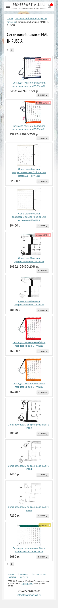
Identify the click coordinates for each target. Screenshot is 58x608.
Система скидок (39, 574)
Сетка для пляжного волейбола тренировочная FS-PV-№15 (29, 344)
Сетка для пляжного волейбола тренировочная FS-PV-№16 (29, 385)
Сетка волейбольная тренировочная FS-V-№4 (29, 468)
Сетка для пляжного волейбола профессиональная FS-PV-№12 (29, 84)
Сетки (10, 18)
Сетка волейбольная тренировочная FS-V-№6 (29, 426)
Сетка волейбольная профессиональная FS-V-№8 (29, 260)
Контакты (24, 576)
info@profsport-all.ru (29, 595)
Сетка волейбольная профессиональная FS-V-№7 (29, 303)
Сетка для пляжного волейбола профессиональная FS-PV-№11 (29, 128)
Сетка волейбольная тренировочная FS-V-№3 (29, 509)
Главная (11, 574)
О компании (23, 574)
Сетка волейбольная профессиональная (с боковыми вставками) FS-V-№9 (29, 217)
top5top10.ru (27, 583)
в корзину (42, 95)
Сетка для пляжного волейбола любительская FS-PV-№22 (29, 550)
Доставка (12, 576)
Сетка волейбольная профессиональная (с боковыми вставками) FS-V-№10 (29, 172)
